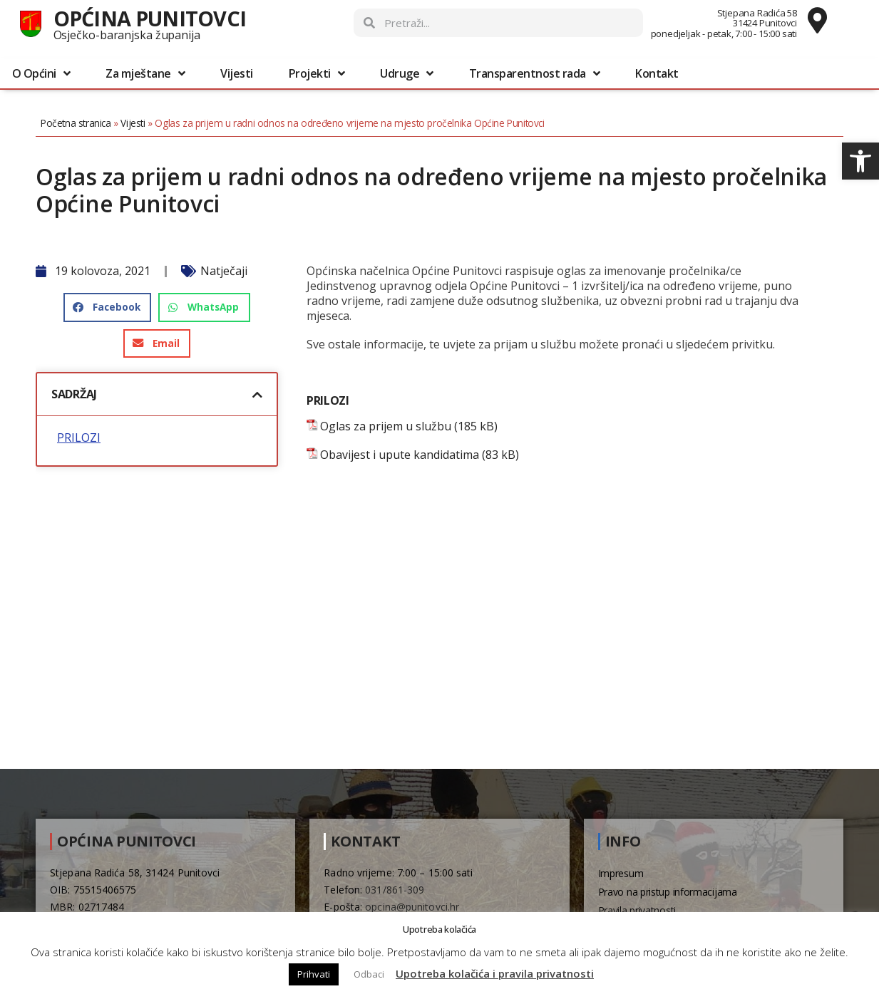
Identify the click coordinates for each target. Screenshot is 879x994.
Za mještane (145, 73)
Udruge (406, 73)
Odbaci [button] (369, 974)
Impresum (621, 873)
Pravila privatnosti (637, 910)
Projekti (317, 73)
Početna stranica (76, 123)
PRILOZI (79, 437)
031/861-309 (394, 889)
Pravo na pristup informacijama (667, 892)
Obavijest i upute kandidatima (399, 454)
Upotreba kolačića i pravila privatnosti (495, 973)
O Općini (41, 73)
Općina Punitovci (150, 18)
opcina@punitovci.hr (412, 906)
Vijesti (236, 73)
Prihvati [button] (313, 974)
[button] (860, 161)
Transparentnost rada (534, 73)
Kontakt (657, 73)
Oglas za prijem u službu (385, 426)
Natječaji (223, 271)
